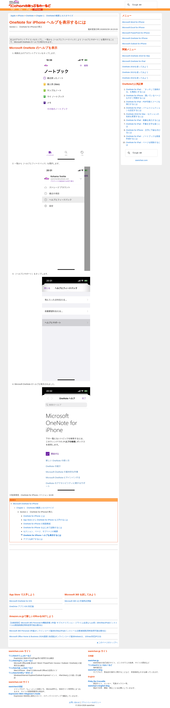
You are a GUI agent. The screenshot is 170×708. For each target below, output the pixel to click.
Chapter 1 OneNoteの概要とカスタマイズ (35, 508)
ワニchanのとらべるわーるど (100, 665)
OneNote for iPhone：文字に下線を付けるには (143, 131)
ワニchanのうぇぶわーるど (20, 656)
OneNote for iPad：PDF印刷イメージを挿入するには (143, 103)
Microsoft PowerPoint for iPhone (136, 33)
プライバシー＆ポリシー (91, 702)
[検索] (140, 4)
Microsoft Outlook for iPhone (134, 44)
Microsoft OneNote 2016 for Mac (136, 56)
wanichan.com (141, 160)
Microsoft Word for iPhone (133, 22)
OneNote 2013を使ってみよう (135, 72)
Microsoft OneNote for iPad (133, 61)
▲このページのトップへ (107, 642)
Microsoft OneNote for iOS (20, 601)
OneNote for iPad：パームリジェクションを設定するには (143, 109)
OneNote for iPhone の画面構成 (37, 524)
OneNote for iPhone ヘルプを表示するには (47, 22)
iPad (28, 9)
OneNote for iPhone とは (34, 516)
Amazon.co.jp (16, 616)
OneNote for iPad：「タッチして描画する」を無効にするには (143, 90)
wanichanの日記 (16, 687)
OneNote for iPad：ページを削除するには (143, 143)
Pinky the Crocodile (96, 681)
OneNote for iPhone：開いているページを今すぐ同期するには (143, 96)
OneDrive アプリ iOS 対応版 (21, 606)
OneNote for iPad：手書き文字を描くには (143, 125)
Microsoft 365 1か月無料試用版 (78, 601)
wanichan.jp (93, 660)
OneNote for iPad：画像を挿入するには (143, 120)
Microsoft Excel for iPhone (133, 27)
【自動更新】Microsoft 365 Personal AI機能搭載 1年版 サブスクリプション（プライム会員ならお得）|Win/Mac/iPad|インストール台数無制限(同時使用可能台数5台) (63, 624)
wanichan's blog (95, 670)
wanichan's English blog (98, 686)
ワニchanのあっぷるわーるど (21, 668)
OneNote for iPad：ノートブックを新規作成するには (143, 137)
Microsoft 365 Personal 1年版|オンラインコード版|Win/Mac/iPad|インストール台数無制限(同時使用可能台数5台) (57, 631)
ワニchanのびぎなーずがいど (21, 673)
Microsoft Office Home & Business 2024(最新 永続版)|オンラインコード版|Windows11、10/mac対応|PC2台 (55, 636)
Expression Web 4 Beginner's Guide (24, 694)
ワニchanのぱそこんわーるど (21, 661)
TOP (13, 9)
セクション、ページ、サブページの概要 (40, 531)
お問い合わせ (74, 702)
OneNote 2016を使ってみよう (135, 66)
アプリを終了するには (33, 539)
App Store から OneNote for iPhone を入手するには (45, 520)
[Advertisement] (63, 572)
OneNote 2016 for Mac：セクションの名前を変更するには (142, 115)
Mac (21, 9)
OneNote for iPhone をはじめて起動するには (42, 527)
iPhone (37, 9)
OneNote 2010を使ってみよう (135, 78)
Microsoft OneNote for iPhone (25, 504)
